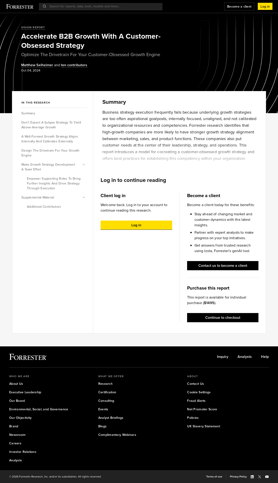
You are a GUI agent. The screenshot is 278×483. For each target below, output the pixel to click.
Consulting (106, 400)
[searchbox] (103, 6)
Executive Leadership (25, 392)
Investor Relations (22, 451)
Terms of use (214, 476)
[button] (265, 6)
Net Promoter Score (202, 409)
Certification (107, 392)
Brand (13, 426)
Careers (15, 443)
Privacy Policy (238, 476)
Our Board (17, 400)
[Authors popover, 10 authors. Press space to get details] (70, 65)
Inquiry (222, 356)
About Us (16, 383)
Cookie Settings (199, 392)
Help (265, 356)
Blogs (102, 426)
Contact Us (195, 383)
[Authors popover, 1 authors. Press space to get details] (37, 65)
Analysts (244, 356)
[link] (222, 356)
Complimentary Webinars (117, 434)
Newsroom (17, 434)
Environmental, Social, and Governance (38, 409)
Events (103, 409)
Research (105, 383)
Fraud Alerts (196, 400)
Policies (193, 417)
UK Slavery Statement (203, 426)
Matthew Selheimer (37, 65)
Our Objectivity (20, 417)
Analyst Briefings (111, 417)
